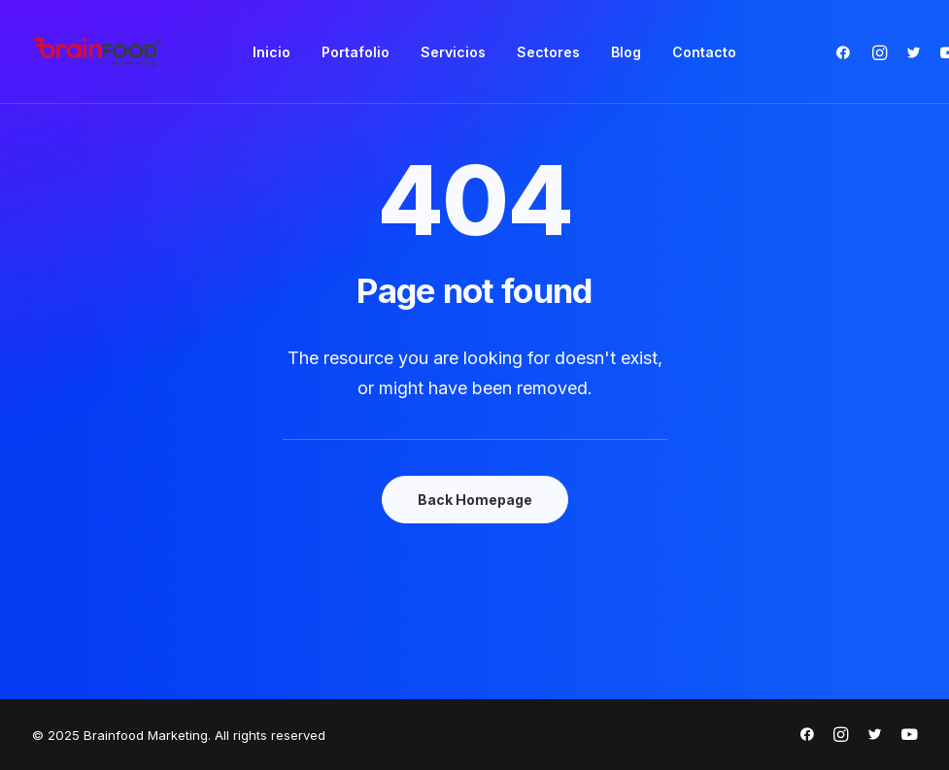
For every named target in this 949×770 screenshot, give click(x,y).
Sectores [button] (548, 52)
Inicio (271, 52)
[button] (847, 52)
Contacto (704, 52)
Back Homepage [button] (475, 499)
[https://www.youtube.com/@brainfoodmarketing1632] (909, 737)
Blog (626, 52)
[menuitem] (271, 52)
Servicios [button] (453, 52)
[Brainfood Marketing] (98, 52)
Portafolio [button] (356, 52)
